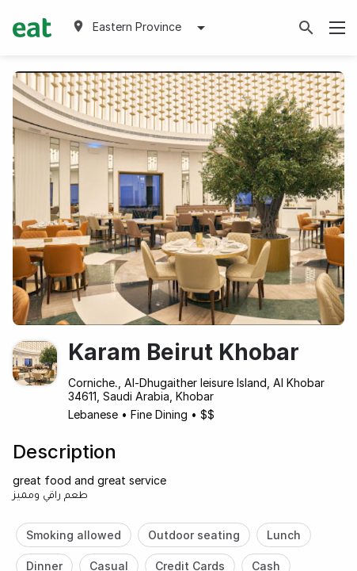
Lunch (284, 535)
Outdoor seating (194, 535)
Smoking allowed (73, 535)
